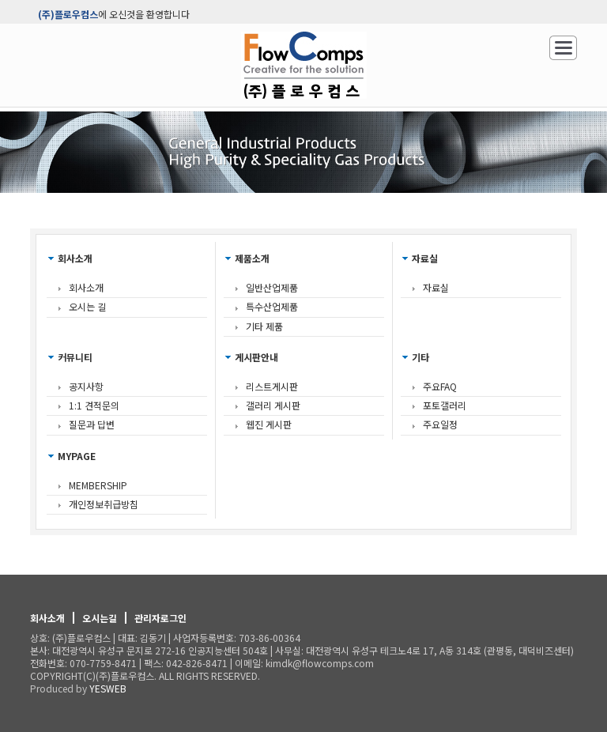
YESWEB (107, 688)
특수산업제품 (272, 306)
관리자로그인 (160, 617)
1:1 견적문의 (94, 405)
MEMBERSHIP (98, 485)
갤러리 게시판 (273, 405)
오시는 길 (87, 306)
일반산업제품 (272, 287)
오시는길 (99, 617)
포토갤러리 (444, 405)
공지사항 (86, 386)
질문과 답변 (92, 424)
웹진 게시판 (269, 424)
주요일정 (440, 424)
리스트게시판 (272, 386)
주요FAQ (440, 386)
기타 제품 (264, 326)
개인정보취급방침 (103, 504)
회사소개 (86, 287)
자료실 (436, 287)
